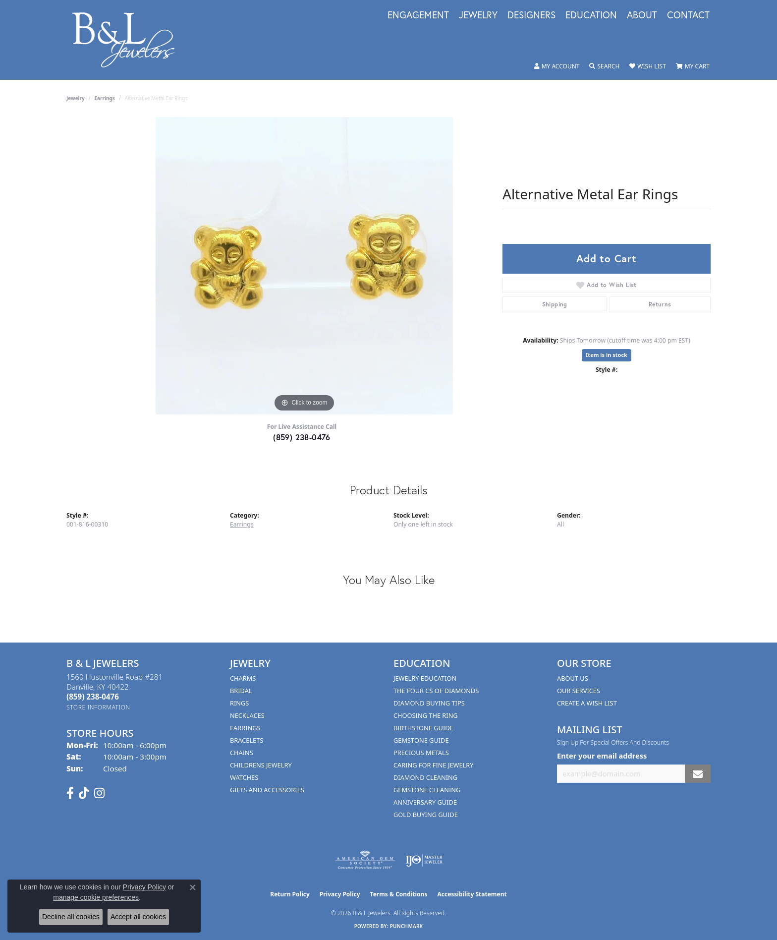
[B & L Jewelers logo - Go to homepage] (128, 40)
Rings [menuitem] (239, 703)
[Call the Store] (92, 697)
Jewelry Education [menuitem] (424, 678)
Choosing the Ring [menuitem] (425, 715)
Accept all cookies (138, 917)
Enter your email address (602, 756)
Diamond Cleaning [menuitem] (425, 777)
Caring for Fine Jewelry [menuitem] (433, 765)
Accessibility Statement (471, 894)
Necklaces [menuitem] (247, 715)
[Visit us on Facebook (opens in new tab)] (70, 793)
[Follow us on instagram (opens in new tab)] (99, 793)
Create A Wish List (587, 703)
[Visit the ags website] (364, 860)
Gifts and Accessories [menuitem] (267, 789)
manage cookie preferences (96, 897)
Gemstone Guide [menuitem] (421, 740)
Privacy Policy (340, 894)
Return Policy (290, 894)
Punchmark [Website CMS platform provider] (406, 926)
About (642, 15)
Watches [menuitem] (244, 777)
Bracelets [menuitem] (246, 740)
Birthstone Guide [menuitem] (423, 727)
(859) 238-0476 (302, 437)
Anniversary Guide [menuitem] (425, 802)
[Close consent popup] (193, 887)
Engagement (418, 15)
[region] (304, 265)
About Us (572, 678)
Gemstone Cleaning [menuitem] (426, 789)
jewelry (75, 98)
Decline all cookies (71, 917)
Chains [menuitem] (241, 752)
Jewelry (478, 15)
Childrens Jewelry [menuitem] (261, 765)
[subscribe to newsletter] (698, 773)
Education (591, 15)
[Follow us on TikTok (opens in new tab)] (84, 793)
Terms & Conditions (399, 894)
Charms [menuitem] (243, 678)
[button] (557, 66)
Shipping (554, 304)
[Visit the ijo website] (424, 860)
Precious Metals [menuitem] (421, 752)
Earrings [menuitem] (245, 727)
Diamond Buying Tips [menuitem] (429, 703)
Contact (688, 15)
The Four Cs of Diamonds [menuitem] (436, 690)
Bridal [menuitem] (241, 690)
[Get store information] (98, 707)
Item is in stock (606, 354)
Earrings (105, 98)
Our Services (578, 690)
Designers (531, 15)
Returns (660, 304)
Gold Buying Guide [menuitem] (425, 814)
